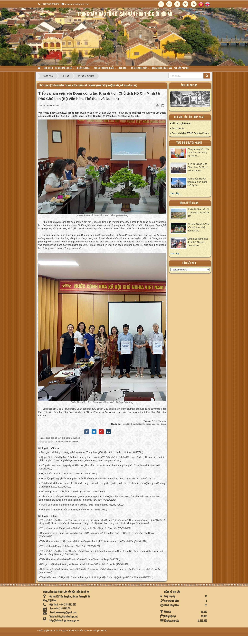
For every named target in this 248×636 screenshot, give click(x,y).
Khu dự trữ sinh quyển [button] (105, 69)
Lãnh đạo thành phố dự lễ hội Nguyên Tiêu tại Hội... (198, 242)
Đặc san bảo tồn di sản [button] (162, 68)
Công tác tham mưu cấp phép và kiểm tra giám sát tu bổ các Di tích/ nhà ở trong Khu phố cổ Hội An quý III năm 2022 (100, 465)
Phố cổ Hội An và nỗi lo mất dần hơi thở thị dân (199, 212)
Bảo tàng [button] (124, 69)
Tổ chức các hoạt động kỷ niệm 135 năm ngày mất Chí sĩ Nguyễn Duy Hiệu (78, 528)
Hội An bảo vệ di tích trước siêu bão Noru (62, 473)
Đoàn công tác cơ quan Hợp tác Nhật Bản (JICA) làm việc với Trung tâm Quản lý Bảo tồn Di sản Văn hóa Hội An (97, 533)
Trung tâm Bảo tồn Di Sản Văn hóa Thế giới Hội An (83, 630)
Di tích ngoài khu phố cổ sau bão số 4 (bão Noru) (66, 491)
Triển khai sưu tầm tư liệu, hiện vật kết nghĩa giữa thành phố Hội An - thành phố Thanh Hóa (87, 541)
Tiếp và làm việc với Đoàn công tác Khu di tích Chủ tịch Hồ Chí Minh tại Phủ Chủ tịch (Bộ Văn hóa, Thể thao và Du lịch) (88, 86)
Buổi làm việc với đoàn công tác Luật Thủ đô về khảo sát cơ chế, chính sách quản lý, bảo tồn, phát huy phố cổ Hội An (100, 569)
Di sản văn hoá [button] (84, 69)
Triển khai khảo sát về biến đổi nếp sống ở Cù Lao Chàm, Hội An (73, 559)
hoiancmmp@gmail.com (77, 4)
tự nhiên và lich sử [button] (64, 69)
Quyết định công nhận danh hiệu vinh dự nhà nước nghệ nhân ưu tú (76, 504)
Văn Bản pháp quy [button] (182, 69)
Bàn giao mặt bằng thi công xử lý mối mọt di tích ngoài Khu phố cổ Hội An (77, 564)
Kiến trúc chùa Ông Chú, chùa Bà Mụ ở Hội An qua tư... (198, 167)
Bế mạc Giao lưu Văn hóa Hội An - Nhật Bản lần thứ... (199, 227)
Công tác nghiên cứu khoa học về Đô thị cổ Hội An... (198, 152)
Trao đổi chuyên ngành (189, 142)
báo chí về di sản (189, 203)
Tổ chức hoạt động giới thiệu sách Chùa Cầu (63, 546)
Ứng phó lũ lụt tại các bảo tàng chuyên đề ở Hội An (67, 509)
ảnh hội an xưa (189, 85)
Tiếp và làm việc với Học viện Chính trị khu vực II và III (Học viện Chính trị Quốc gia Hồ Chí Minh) (90, 577)
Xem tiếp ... (176, 193)
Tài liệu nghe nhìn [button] (140, 69)
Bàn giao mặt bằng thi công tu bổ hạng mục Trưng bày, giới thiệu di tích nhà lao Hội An (85, 452)
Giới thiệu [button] (48, 68)
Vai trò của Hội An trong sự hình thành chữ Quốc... (198, 182)
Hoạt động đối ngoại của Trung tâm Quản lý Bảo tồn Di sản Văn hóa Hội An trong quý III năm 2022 (91, 478)
